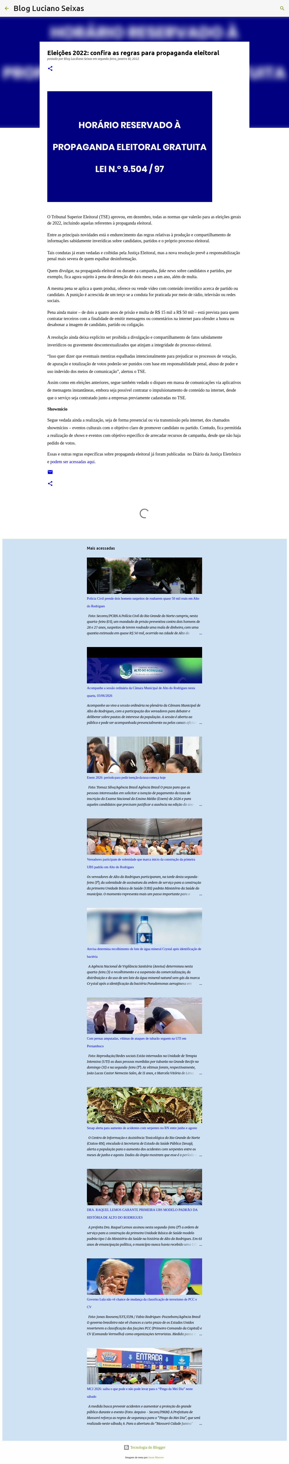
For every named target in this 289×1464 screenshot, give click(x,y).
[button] (50, 69)
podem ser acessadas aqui (72, 461)
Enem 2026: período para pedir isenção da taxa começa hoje (126, 777)
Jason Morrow (156, 1457)
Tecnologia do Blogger (144, 1447)
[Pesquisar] (91, 8)
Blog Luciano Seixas (48, 8)
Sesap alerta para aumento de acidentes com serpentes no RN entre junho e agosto (142, 1128)
